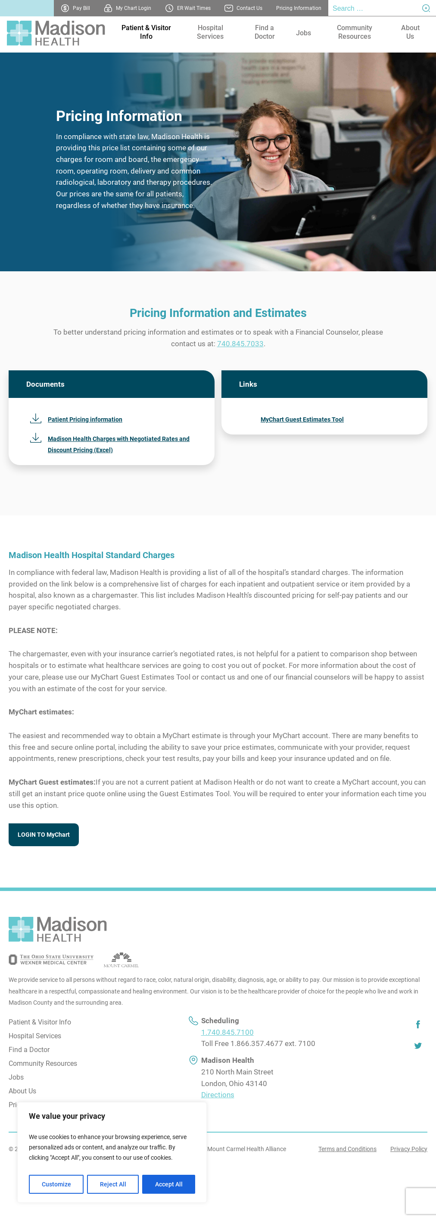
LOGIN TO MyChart (44, 834)
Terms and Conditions (347, 1148)
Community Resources (354, 32)
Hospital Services (210, 32)
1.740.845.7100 (227, 1032)
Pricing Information (298, 8)
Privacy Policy (408, 1148)
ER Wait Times (194, 8)
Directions (217, 1095)
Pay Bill (81, 8)
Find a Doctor (265, 32)
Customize (56, 1184)
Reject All (113, 1184)
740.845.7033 (240, 344)
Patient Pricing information (85, 419)
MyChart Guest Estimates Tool (302, 419)
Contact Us (249, 8)
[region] (112, 1152)
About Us (410, 32)
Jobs (303, 33)
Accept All (169, 1184)
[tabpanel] (218, 162)
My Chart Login (133, 8)
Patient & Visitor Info (146, 32)
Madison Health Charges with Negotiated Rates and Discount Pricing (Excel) (119, 444)
